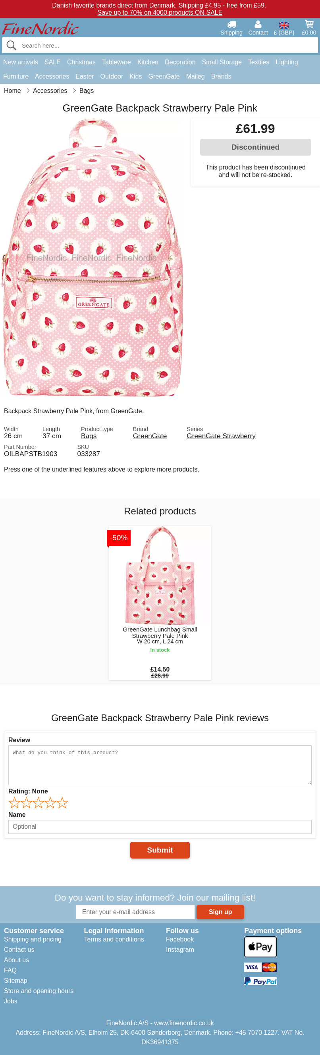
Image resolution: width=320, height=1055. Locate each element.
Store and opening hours (38, 991)
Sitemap (15, 980)
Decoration (180, 62)
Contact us (19, 949)
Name (17, 814)
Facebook (180, 939)
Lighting (287, 62)
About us (16, 960)
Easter (84, 76)
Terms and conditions (114, 939)
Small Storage (222, 62)
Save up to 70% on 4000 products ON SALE (160, 12)
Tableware (116, 62)
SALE (52, 62)
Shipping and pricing (33, 939)
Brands (221, 76)
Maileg (195, 76)
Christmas (81, 62)
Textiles (258, 62)
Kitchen (147, 62)
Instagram (180, 949)
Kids (135, 76)
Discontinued (255, 147)
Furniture (16, 76)
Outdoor (111, 76)
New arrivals (20, 62)
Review (19, 740)
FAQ (10, 970)
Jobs (10, 1001)
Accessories (52, 76)
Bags (88, 436)
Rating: (28, 791)
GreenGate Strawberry (221, 436)
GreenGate (163, 76)
